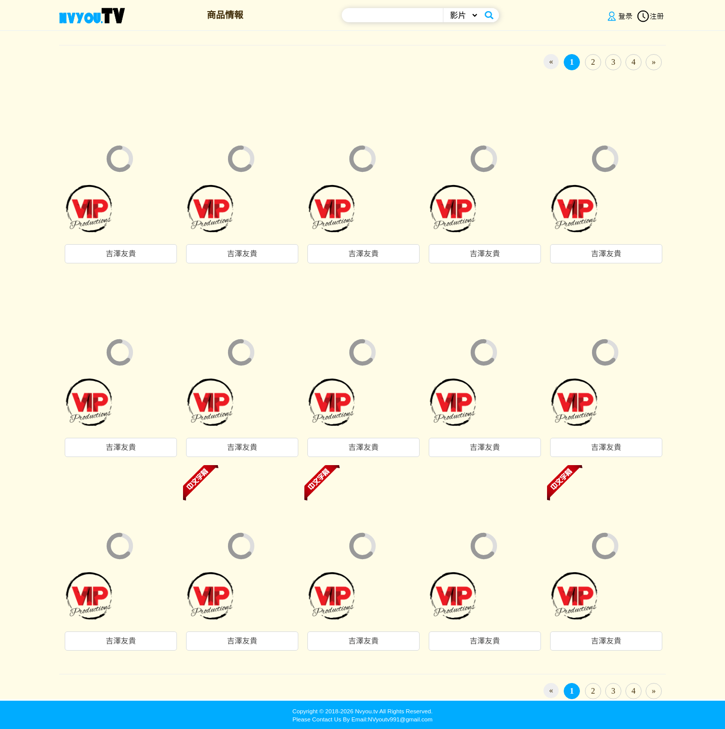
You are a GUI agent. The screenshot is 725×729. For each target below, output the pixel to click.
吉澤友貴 (121, 254)
